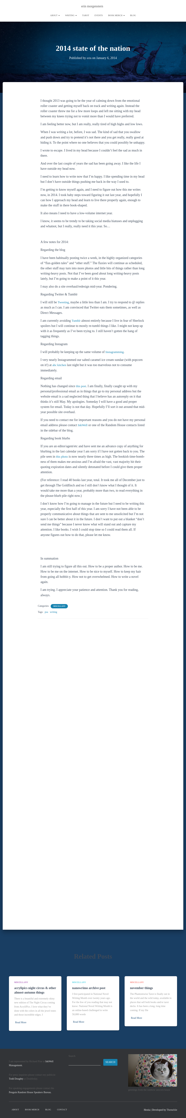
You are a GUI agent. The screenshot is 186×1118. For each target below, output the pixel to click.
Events (99, 15)
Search (72, 1056)
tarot (85, 15)
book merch (116, 15)
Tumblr (76, 320)
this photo (62, 456)
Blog (133, 15)
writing (71, 15)
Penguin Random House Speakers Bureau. (30, 1092)
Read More (20, 1022)
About (55, 15)
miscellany (59, 606)
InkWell (83, 425)
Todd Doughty (16, 1078)
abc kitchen (59, 365)
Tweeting (64, 302)
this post (81, 386)
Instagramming (115, 352)
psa (46, 612)
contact (62, 1109)
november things (141, 988)
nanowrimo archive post (88, 988)
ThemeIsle (171, 1110)
